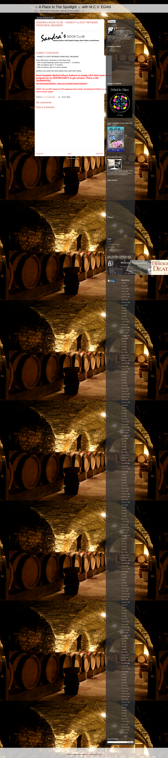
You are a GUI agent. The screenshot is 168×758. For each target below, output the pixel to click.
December (124, 294)
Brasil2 (89, 754)
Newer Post (39, 153)
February (123, 288)
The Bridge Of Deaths (113, 244)
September (124, 302)
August (123, 305)
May (122, 313)
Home (70, 153)
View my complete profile (114, 41)
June (122, 310)
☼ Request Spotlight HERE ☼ (115, 250)
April (122, 283)
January (123, 291)
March (123, 285)
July (122, 308)
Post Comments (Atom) (73, 158)
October (123, 299)
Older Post (99, 153)
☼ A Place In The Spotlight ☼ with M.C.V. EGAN (73, 7)
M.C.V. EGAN (121, 28)
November (124, 296)
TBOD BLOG (111, 247)
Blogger (99, 754)
